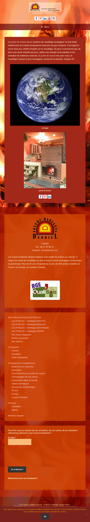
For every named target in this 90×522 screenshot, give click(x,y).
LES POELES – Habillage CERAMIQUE (30, 328)
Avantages (16, 370)
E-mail (12, 437)
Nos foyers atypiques (21, 335)
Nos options (17, 341)
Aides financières (19, 357)
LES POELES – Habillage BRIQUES (28, 324)
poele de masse (18, 42)
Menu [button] (46, 27)
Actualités (16, 354)
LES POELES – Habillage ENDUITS (28, 321)
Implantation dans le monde (24, 380)
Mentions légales (16, 416)
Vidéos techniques (20, 384)
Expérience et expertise (22, 367)
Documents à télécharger (23, 387)
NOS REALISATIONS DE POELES (24, 317)
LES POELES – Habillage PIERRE (27, 331)
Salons (14, 410)
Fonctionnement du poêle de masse (28, 373)
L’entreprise (13, 347)
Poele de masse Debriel (45, 7)
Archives (12, 403)
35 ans (14, 390)
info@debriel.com (49, 250)
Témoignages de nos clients (24, 377)
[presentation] (17, 455)
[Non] (87, 514)
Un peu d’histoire (19, 397)
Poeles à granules (19, 338)
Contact (15, 351)
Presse (14, 394)
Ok (45, 517)
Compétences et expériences (21, 363)
